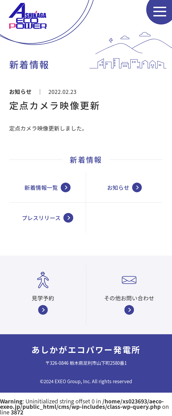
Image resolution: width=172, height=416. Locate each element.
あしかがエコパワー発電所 (86, 349)
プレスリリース (47, 218)
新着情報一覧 (47, 187)
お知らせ (20, 91)
